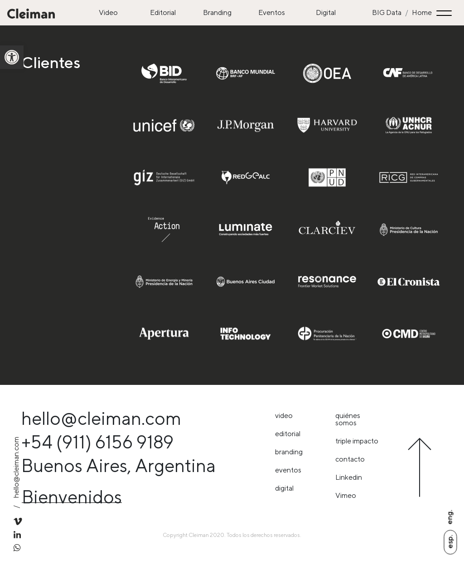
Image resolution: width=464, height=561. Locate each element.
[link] (12, 57)
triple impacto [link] (356, 441)
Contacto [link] (350, 459)
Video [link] (108, 12)
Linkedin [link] (348, 477)
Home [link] (422, 12)
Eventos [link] (271, 12)
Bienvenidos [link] (72, 496)
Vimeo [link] (345, 495)
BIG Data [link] (386, 12)
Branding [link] (217, 12)
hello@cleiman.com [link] (101, 418)
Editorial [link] (163, 12)
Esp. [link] (449, 541)
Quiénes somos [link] (347, 419)
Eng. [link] (449, 517)
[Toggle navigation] (445, 13)
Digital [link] (326, 12)
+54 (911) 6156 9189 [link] (97, 442)
